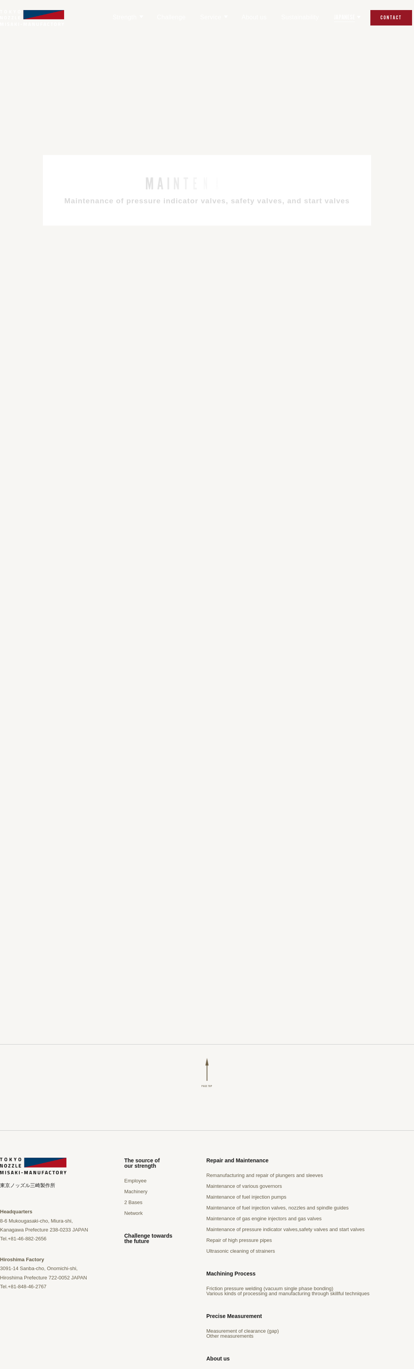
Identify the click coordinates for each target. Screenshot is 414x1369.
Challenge (171, 17)
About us (253, 17)
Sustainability (300, 17)
